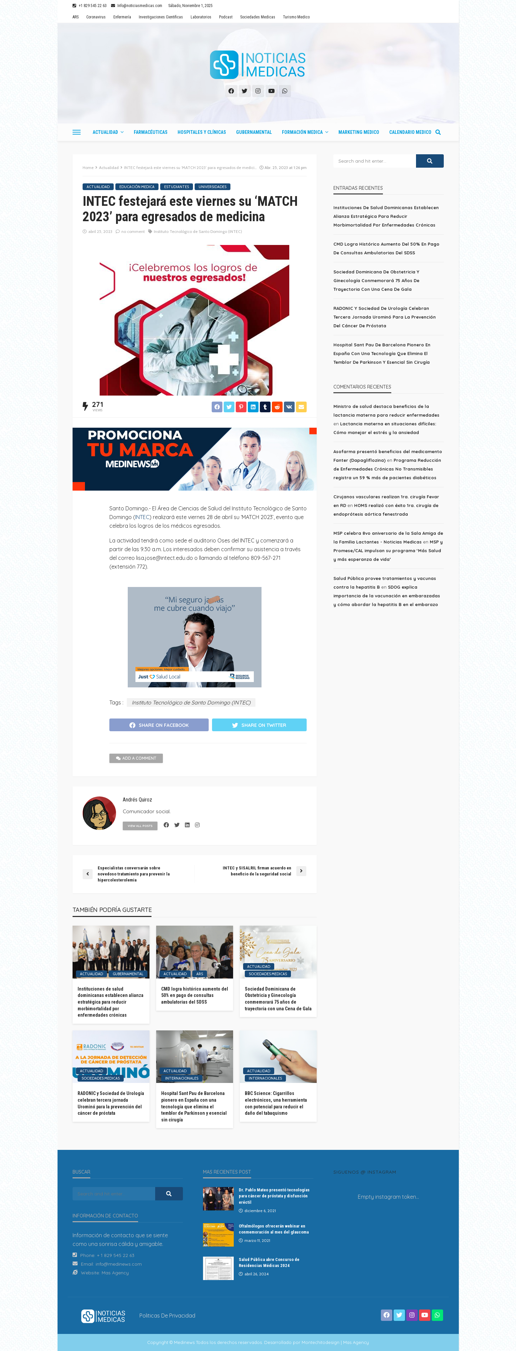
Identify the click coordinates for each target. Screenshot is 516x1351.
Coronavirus (96, 17)
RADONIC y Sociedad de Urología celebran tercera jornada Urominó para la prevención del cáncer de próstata (111, 1103)
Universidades (212, 186)
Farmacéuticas (151, 132)
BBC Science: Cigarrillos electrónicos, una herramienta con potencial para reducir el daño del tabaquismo (276, 1103)
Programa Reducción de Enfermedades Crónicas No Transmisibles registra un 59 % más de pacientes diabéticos (387, 468)
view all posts (140, 826)
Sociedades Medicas (257, 17)
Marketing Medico (358, 132)
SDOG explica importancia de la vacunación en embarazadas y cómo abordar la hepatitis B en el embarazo (386, 595)
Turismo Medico (296, 17)
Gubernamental (254, 132)
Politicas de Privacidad (167, 1315)
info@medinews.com (119, 1264)
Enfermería (122, 17)
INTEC (142, 517)
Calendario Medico (410, 132)
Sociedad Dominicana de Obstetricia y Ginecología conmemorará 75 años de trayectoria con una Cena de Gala (278, 998)
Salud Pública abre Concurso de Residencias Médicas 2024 (269, 1262)
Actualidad (105, 132)
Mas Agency (115, 1273)
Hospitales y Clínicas (202, 132)
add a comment (136, 758)
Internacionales (181, 1078)
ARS (76, 17)
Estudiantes (176, 186)
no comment (133, 231)
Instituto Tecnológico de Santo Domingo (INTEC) (198, 231)
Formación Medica (302, 132)
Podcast (225, 17)
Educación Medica (136, 186)
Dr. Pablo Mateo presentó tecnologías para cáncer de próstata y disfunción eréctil (274, 1195)
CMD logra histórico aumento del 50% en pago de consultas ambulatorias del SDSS (194, 995)
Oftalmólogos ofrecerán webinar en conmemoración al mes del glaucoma (274, 1229)
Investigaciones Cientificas (161, 17)
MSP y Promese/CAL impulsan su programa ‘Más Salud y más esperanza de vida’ (388, 550)
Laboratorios (201, 17)
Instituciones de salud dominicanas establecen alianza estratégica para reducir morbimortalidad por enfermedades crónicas (110, 1002)
